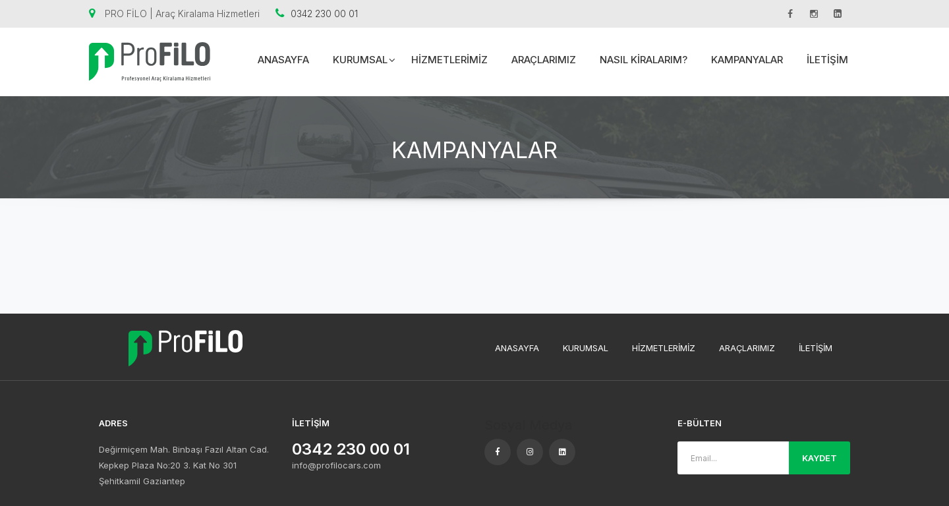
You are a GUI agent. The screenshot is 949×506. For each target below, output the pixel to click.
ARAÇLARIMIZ (543, 59)
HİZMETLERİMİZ (449, 59)
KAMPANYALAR (747, 59)
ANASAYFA (283, 59)
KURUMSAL (364, 59)
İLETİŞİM (827, 59)
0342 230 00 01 (316, 13)
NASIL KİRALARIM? (643, 59)
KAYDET (819, 458)
